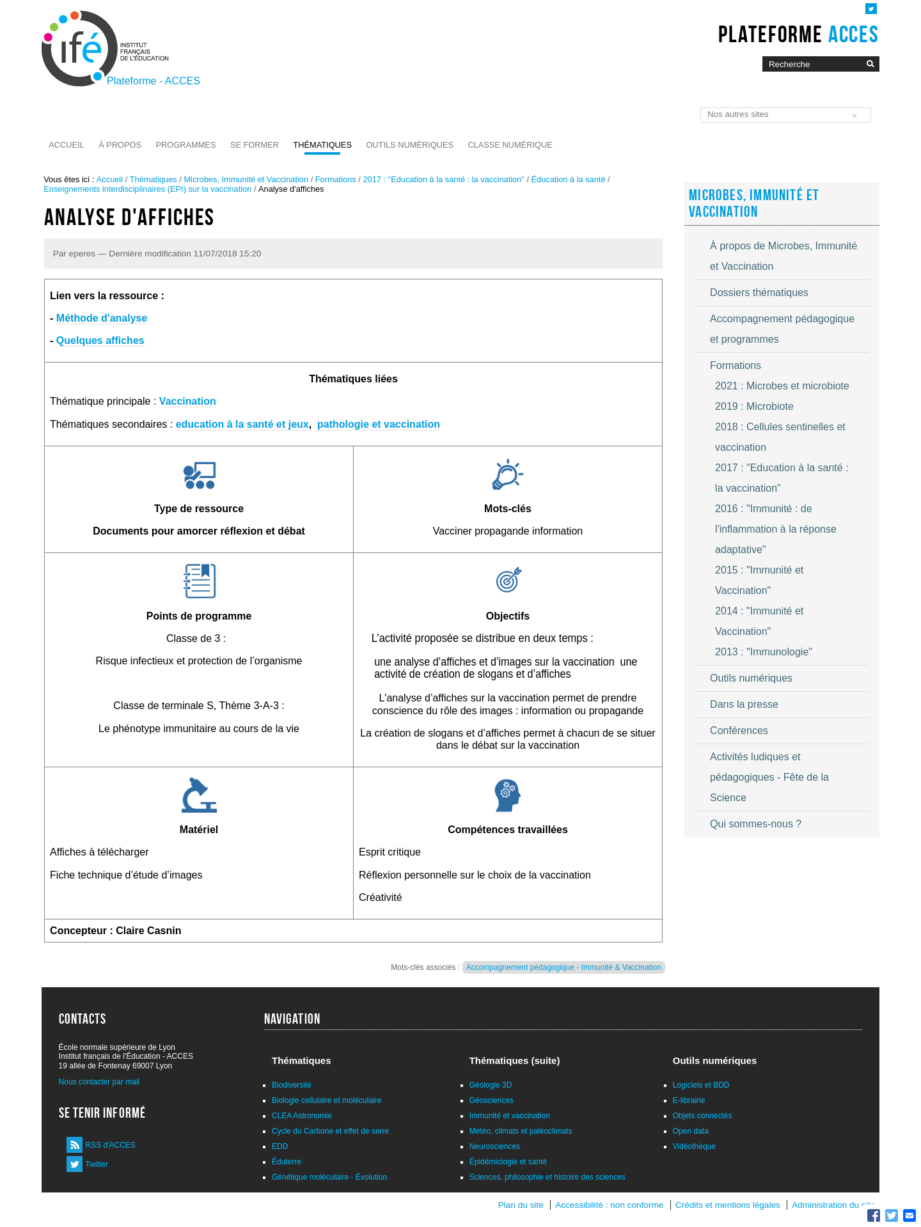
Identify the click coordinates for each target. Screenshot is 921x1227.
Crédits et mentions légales (727, 1205)
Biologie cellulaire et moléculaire (326, 1100)
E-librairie (689, 1100)
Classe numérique (510, 145)
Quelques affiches (100, 340)
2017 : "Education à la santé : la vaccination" (443, 179)
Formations (335, 179)
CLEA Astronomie (302, 1115)
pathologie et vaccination (378, 424)
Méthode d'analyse (102, 318)
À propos (119, 145)
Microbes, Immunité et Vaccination (246, 179)
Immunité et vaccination (509, 1115)
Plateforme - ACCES (153, 80)
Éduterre (286, 1161)
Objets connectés (702, 1115)
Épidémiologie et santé (508, 1161)
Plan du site (521, 1205)
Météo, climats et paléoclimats (520, 1131)
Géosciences (491, 1100)
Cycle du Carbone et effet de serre (330, 1131)
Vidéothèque (694, 1146)
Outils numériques (409, 145)
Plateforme (798, 34)
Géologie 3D (490, 1085)
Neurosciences (494, 1146)
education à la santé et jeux (242, 424)
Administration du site (833, 1205)
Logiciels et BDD (701, 1085)
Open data (691, 1131)
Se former (254, 145)
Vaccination (187, 401)
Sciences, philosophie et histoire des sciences (547, 1177)
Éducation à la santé (568, 179)
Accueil (66, 145)
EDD (280, 1146)
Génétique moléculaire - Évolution (329, 1177)
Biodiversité (291, 1085)
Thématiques (322, 145)
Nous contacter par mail (99, 1081)
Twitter (97, 1164)
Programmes (186, 145)
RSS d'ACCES (111, 1145)
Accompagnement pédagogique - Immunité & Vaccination (563, 967)
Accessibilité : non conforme (609, 1205)
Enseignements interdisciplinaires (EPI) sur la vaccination (147, 189)
